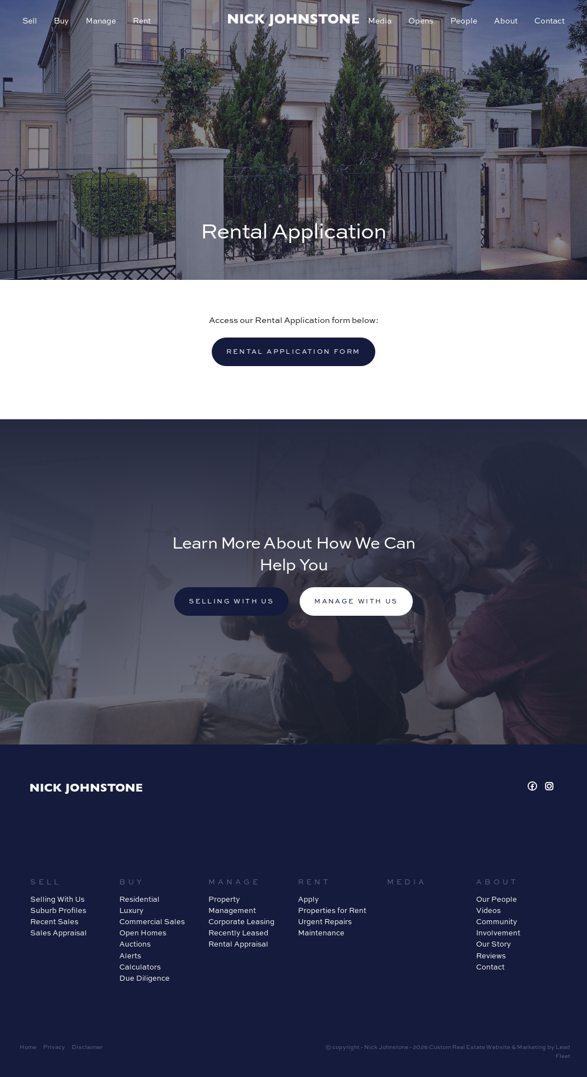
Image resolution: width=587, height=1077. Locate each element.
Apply (308, 899)
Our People (496, 899)
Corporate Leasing (241, 921)
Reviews (491, 955)
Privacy (54, 1047)
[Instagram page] (549, 786)
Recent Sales (54, 921)
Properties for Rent (332, 910)
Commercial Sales (152, 921)
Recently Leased (238, 933)
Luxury (131, 910)
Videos (488, 910)
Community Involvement (498, 927)
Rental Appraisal (238, 944)
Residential (139, 899)
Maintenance (321, 933)
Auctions (135, 944)
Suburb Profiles (58, 910)
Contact (549, 20)
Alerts (130, 955)
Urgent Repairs (325, 921)
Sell (29, 20)
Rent (142, 20)
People (463, 20)
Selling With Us (57, 899)
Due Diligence (144, 978)
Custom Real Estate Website (469, 1047)
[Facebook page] (534, 786)
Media (380, 20)
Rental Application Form (293, 351)
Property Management (232, 904)
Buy (61, 20)
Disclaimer (87, 1047)
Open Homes (142, 933)
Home (28, 1047)
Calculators (140, 967)
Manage (101, 20)
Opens (421, 20)
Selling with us (231, 601)
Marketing (531, 1047)
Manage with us (356, 601)
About (506, 20)
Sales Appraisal (58, 933)
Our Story (493, 944)
